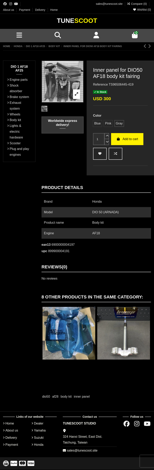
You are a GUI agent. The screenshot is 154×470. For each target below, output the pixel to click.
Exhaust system (15, 106)
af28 (55, 397)
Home (54, 9)
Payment (25, 9)
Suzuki (39, 438)
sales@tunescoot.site (109, 3)
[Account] (96, 35)
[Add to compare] (115, 154)
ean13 (46, 245)
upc (44, 251)
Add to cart (127, 139)
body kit (66, 397)
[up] (106, 136)
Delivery (40, 9)
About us (9, 9)
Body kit (15, 120)
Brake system (19, 97)
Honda (38, 445)
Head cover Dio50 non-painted (69, 364)
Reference (100, 85)
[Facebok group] (5, 4)
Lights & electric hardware (16, 131)
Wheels (15, 114)
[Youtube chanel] (16, 4)
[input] (98, 139)
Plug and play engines (19, 152)
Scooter (15, 143)
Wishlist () (142, 9)
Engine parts (19, 80)
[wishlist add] (100, 154)
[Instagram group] (11, 4)
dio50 (46, 397)
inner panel (82, 397)
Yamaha (40, 431)
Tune (77, 21)
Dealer (38, 424)
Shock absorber (16, 88)
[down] (106, 142)
